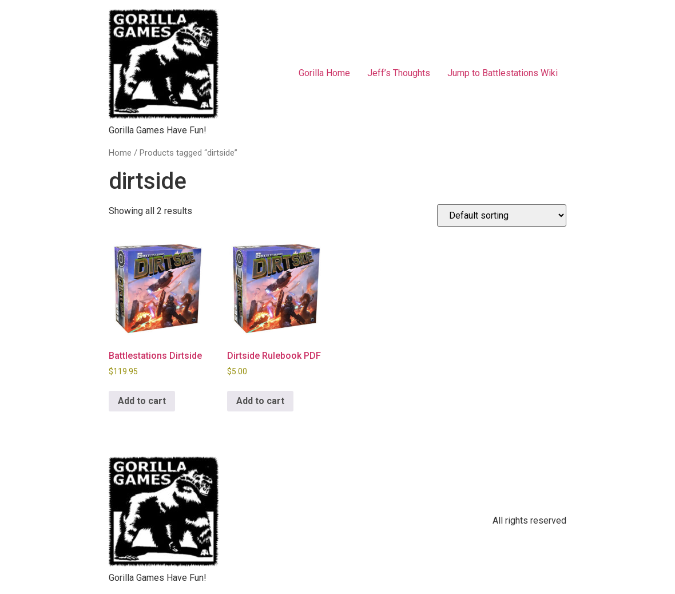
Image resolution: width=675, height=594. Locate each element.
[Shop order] (501, 215)
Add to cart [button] (142, 400)
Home (120, 153)
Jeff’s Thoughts (398, 73)
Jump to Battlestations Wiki (502, 73)
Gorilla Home (324, 73)
